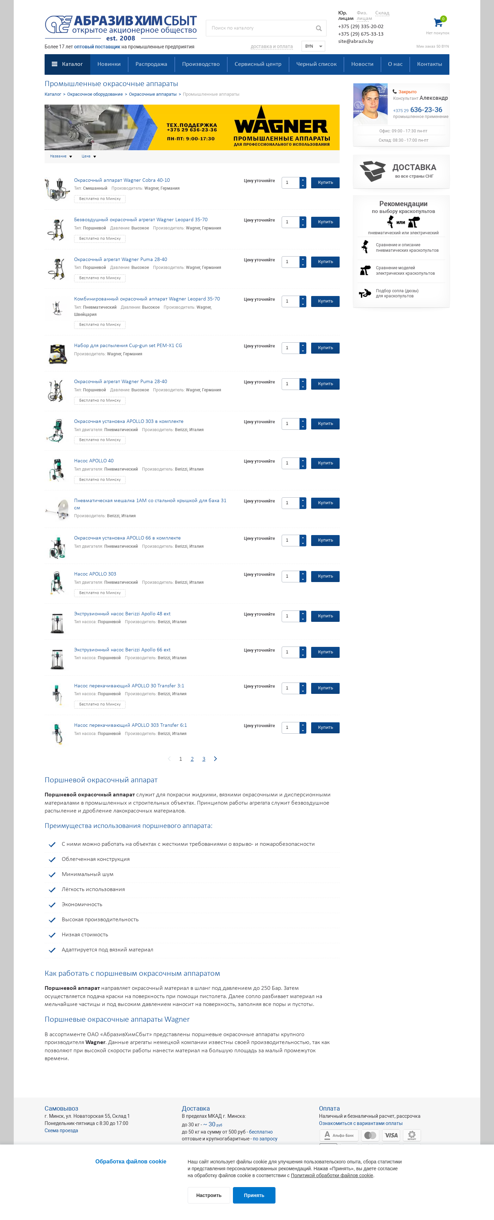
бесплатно (261, 1132)
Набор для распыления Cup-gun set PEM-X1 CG (128, 345)
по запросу (265, 1138)
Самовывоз (61, 1108)
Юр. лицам (344, 15)
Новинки (109, 64)
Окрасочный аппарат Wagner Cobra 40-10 (122, 180)
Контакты (429, 64)
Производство (201, 64)
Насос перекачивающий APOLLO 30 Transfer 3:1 (129, 686)
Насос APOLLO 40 (94, 461)
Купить (325, 182)
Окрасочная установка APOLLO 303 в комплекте (129, 421)
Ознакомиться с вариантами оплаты (361, 1123)
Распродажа (151, 64)
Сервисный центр (258, 64)
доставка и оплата (272, 46)
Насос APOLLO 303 (95, 574)
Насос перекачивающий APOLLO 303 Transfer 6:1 (130, 725)
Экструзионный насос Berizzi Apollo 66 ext (122, 650)
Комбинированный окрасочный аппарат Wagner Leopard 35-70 (147, 299)
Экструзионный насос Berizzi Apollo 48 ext (122, 614)
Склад (382, 13)
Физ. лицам (363, 15)
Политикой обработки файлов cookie (332, 1175)
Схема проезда (61, 1130)
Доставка (196, 1108)
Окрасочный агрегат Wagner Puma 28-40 (120, 259)
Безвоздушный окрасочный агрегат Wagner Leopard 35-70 (141, 220)
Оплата (329, 1108)
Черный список (316, 64)
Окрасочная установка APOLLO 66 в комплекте (127, 538)
